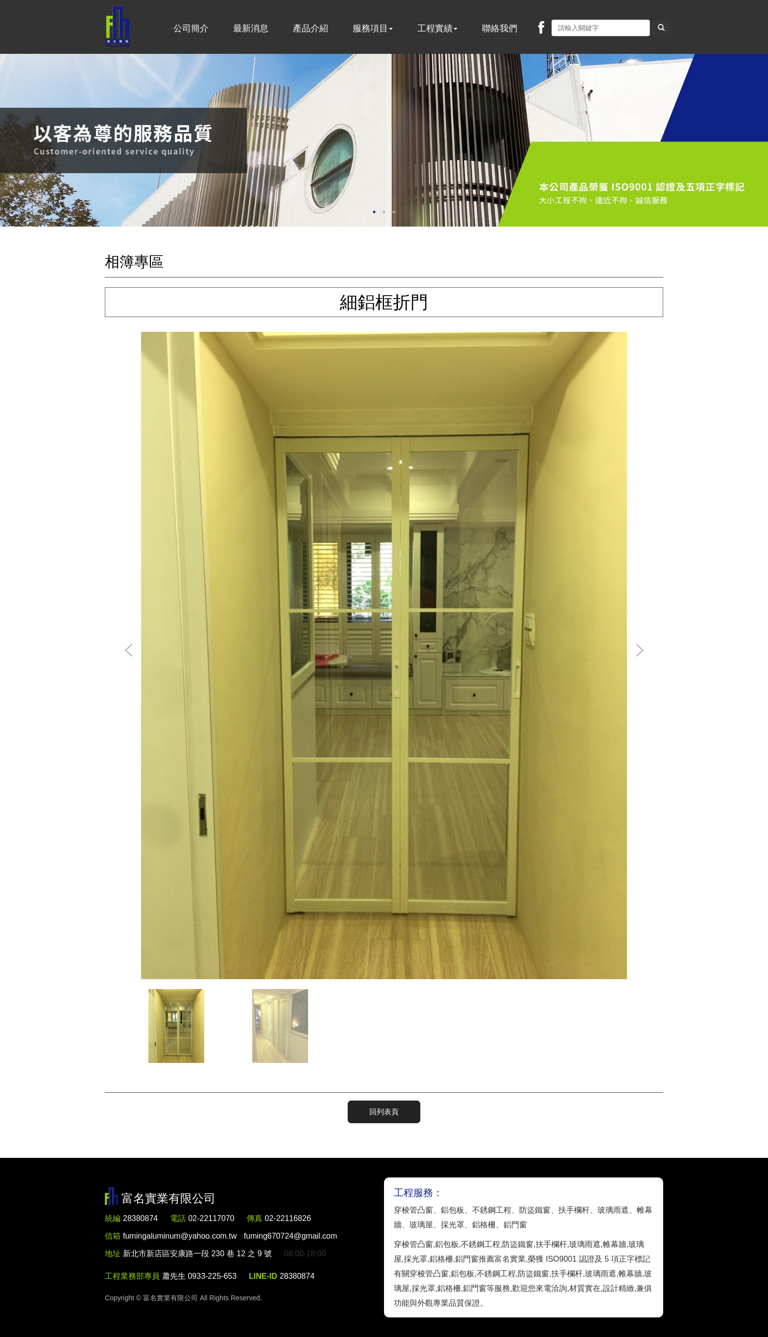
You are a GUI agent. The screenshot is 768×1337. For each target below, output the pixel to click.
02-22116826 (288, 1218)
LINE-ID (263, 1276)
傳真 (255, 1218)
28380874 (140, 1218)
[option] (384, 140)
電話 (178, 1218)
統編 (112, 1218)
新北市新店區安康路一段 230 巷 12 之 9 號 (197, 1253)
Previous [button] (129, 651)
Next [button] (639, 651)
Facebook (541, 27)
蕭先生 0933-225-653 (199, 1276)
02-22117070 (211, 1218)
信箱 (112, 1236)
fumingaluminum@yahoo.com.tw (230, 1236)
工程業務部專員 (132, 1276)
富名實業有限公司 (118, 27)
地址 (112, 1253)
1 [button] (374, 212)
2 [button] (384, 212)
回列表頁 (384, 1111)
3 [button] (394, 212)
